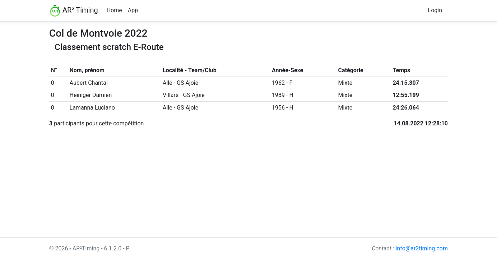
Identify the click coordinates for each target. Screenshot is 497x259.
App (133, 10)
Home (114, 10)
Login (435, 10)
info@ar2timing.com (421, 248)
